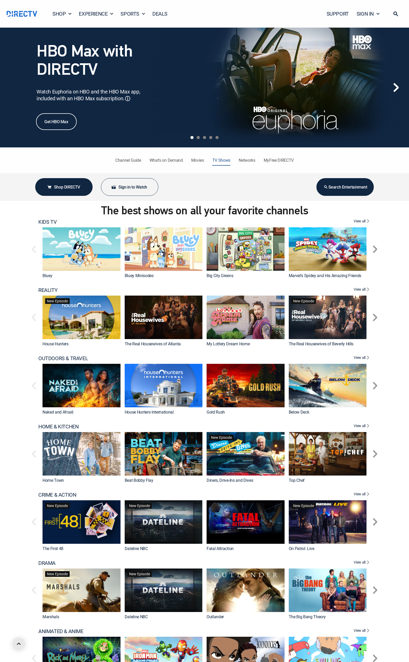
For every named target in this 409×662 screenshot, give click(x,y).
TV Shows (221, 160)
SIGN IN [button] (368, 13)
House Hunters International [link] (149, 412)
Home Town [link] (53, 480)
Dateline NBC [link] (136, 548)
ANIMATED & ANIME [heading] (60, 631)
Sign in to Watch (129, 187)
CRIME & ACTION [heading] (57, 494)
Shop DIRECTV (63, 187)
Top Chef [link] (297, 480)
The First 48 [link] (53, 548)
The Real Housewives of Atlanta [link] (153, 344)
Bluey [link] (47, 275)
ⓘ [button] (127, 98)
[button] (396, 14)
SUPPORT (338, 13)
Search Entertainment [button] (345, 187)
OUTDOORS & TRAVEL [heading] (63, 358)
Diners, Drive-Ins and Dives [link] (230, 480)
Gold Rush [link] (216, 412)
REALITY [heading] (47, 290)
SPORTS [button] (133, 13)
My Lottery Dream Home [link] (228, 344)
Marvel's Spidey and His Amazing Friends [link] (325, 275)
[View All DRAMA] (362, 563)
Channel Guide (128, 160)
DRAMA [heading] (47, 563)
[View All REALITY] (362, 290)
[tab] (192, 137)
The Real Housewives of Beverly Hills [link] (321, 344)
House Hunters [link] (56, 344)
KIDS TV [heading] (47, 221)
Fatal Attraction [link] (220, 548)
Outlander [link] (215, 617)
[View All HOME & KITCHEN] (362, 426)
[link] (82, 249)
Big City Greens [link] (220, 275)
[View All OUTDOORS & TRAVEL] (362, 358)
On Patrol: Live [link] (301, 548)
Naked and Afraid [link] (58, 412)
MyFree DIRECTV (279, 160)
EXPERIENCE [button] (96, 13)
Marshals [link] (51, 617)
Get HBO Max (56, 121)
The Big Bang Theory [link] (307, 617)
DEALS (159, 13)
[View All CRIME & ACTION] (362, 494)
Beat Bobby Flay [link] (139, 480)
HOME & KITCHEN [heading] (58, 426)
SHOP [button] (62, 13)
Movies (197, 160)
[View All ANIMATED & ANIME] (362, 631)
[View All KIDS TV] (362, 221)
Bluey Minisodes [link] (139, 275)
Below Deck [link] (299, 412)
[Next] (396, 87)
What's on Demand (166, 160)
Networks (247, 160)
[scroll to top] (18, 644)
